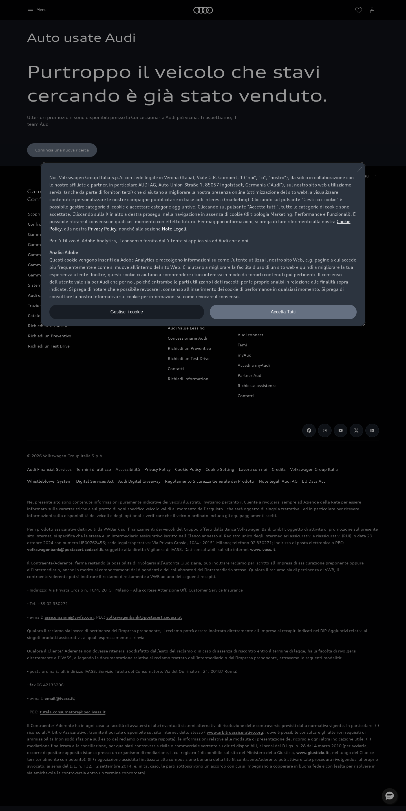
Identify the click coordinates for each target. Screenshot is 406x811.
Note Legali (174, 229)
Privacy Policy (102, 229)
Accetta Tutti (283, 311)
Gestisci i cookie (127, 311)
